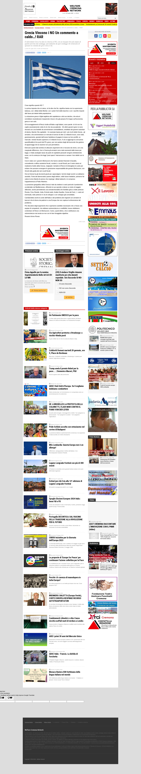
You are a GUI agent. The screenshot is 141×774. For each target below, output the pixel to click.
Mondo (91, 21)
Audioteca (93, 547)
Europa (85, 21)
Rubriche (99, 21)
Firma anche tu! (38, 290)
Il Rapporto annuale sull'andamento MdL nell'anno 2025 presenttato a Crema (72, 24)
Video (106, 21)
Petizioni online (31, 251)
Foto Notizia (94, 437)
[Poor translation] (10, 698)
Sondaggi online (63, 251)
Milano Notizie (47, 722)
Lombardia (71, 21)
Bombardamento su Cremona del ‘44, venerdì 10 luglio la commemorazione (115, 24)
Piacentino (61, 21)
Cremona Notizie (29, 722)
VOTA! (69, 297)
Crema (52, 21)
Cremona (35, 21)
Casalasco (44, 21)
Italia (78, 21)
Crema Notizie (38, 722)
